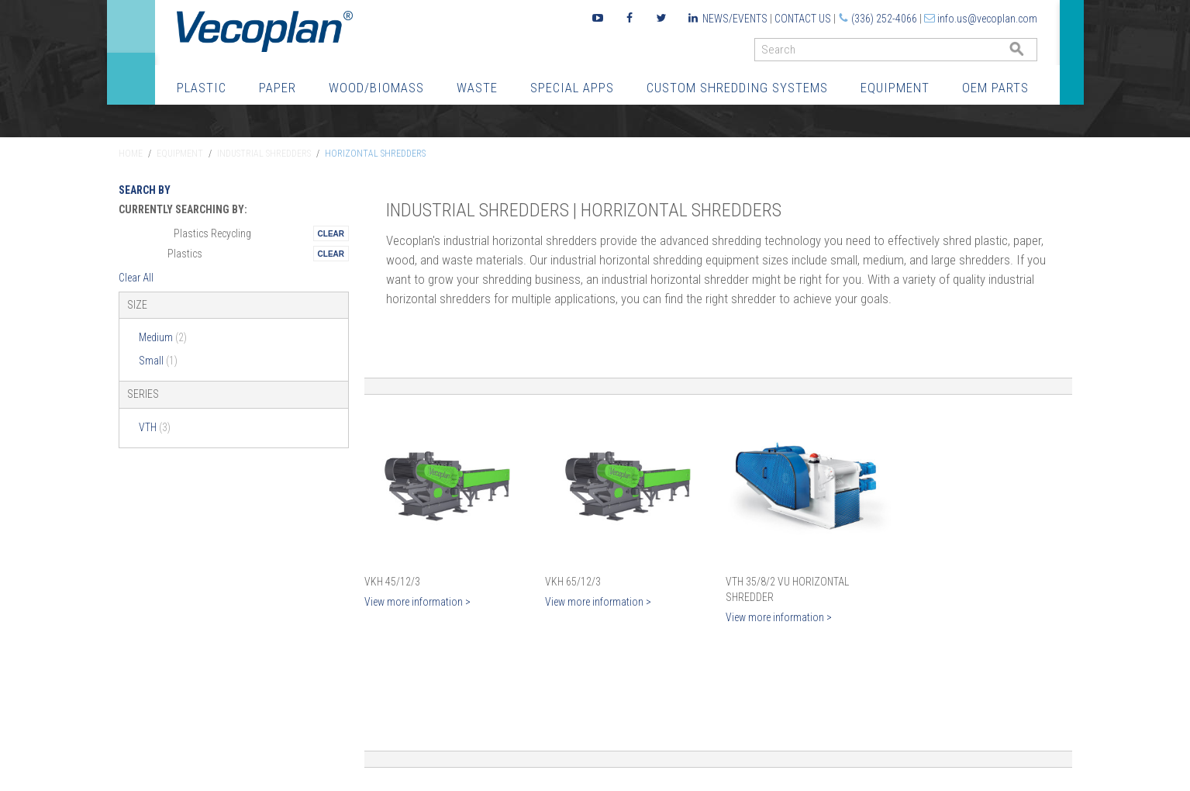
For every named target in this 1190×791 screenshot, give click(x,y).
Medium (163, 337)
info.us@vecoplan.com (987, 18)
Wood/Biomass (376, 87)
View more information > (417, 602)
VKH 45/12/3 (392, 581)
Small (158, 360)
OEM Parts (995, 87)
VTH (155, 427)
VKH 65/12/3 (573, 581)
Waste (477, 87)
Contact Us (802, 18)
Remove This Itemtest (331, 233)
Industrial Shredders (264, 153)
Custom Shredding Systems (737, 87)
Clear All (136, 277)
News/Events (734, 18)
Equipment (895, 87)
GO (1031, 53)
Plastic (201, 87)
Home (131, 153)
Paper (277, 87)
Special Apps (572, 87)
